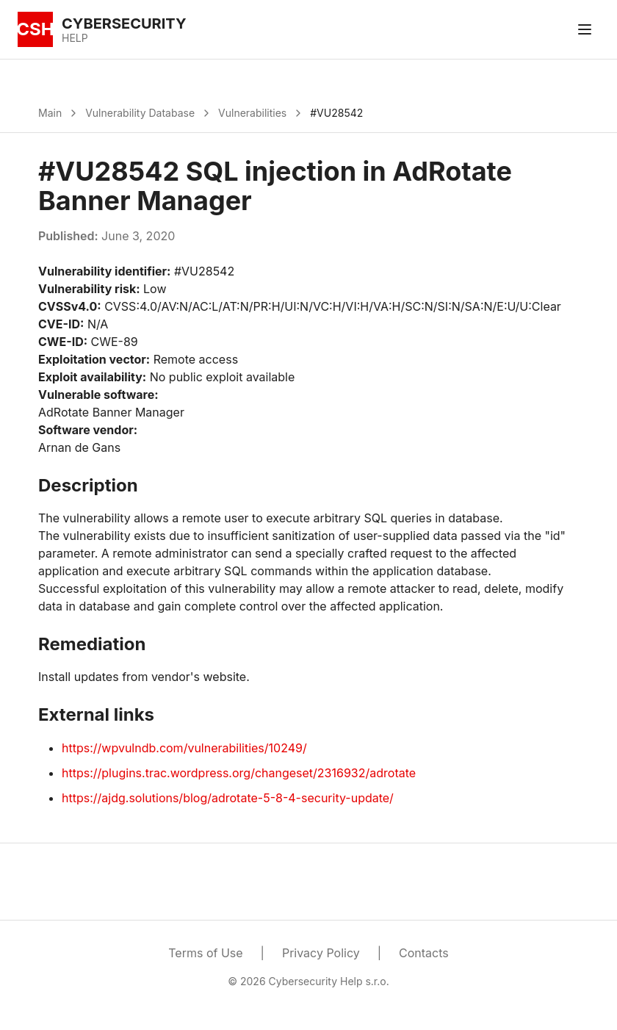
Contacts (424, 953)
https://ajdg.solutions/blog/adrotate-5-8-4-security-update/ (228, 797)
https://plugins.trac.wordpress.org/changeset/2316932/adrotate (239, 773)
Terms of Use (205, 953)
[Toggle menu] (584, 29)
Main (50, 113)
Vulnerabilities (252, 113)
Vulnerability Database (140, 113)
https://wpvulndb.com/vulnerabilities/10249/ (184, 748)
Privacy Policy (321, 953)
